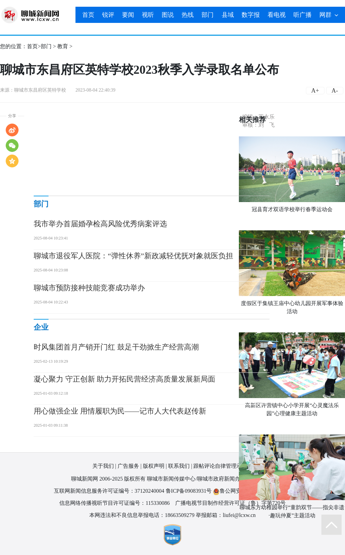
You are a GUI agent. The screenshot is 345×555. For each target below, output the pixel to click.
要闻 (128, 14)
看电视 (277, 14)
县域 (228, 14)
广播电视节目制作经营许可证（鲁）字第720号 (230, 503)
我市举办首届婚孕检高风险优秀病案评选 (100, 224)
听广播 (302, 14)
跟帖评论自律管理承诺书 (223, 466)
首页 (88, 14)
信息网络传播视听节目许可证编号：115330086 (114, 503)
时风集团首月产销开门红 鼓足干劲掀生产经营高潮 (116, 347)
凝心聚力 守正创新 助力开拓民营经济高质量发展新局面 (124, 379)
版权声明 (153, 466)
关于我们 (103, 466)
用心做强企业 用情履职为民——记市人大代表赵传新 (120, 411)
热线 (188, 14)
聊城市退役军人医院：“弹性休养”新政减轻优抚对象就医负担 (133, 256)
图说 (168, 14)
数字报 (251, 14)
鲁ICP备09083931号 (189, 491)
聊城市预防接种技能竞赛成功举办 (89, 288)
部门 (207, 14)
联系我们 (179, 466)
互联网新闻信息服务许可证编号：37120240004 (109, 491)
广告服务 (128, 466)
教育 (62, 46)
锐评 (108, 14)
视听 (148, 14)
